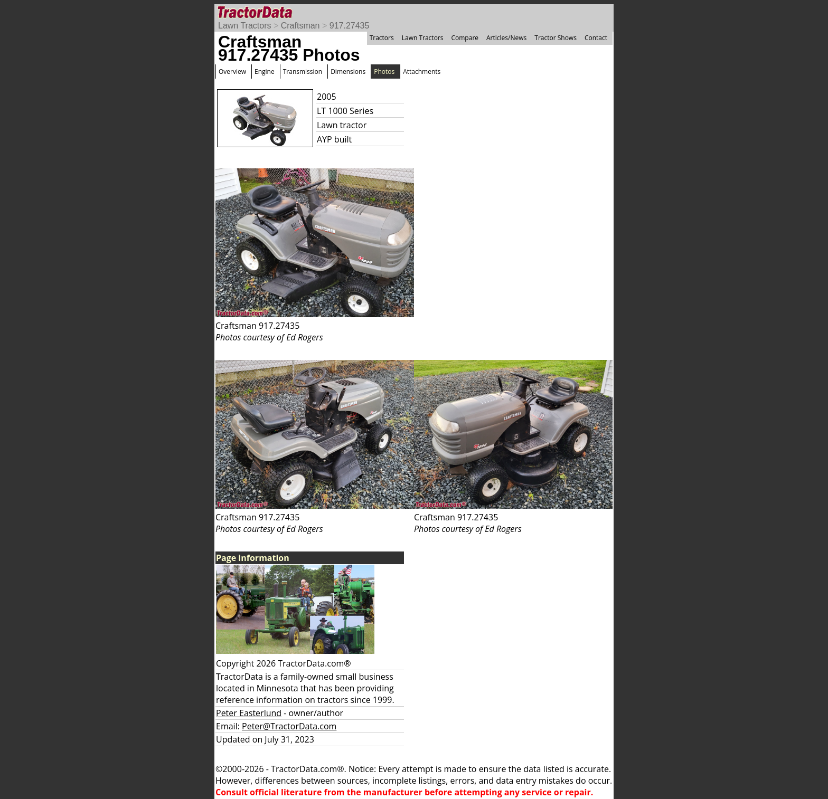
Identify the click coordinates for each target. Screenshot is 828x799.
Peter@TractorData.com (289, 726)
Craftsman (300, 25)
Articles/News (506, 37)
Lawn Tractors (244, 25)
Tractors (382, 37)
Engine (265, 71)
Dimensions (348, 71)
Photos (384, 71)
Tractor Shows (555, 37)
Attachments (421, 71)
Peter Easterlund (248, 713)
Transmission (302, 71)
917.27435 (350, 25)
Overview (232, 71)
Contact (596, 37)
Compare (464, 37)
